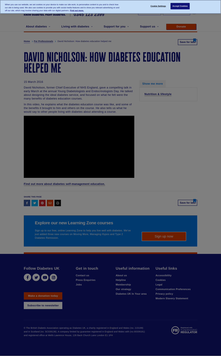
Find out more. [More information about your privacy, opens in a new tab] (77, 10)
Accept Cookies (180, 6)
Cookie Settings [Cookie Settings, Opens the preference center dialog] (158, 6)
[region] (110, 7)
